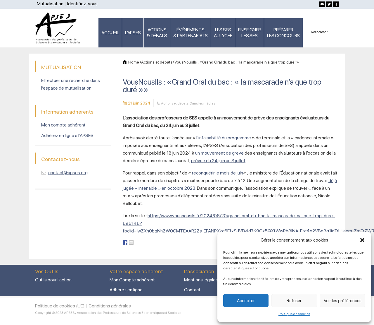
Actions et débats (174, 103)
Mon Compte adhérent (132, 280)
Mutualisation (50, 3)
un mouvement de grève (219, 153)
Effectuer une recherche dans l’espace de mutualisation (70, 84)
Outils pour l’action (53, 280)
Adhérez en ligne (126, 289)
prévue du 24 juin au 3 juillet (218, 160)
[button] (362, 240)
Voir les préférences (342, 300)
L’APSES (133, 32)
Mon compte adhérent (63, 125)
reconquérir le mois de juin (217, 173)
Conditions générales (110, 306)
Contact (192, 289)
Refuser (294, 300)
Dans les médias (202, 103)
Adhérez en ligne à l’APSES (67, 135)
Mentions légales (201, 280)
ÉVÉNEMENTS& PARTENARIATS (190, 32)
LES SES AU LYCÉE (223, 32)
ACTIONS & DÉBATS (157, 32)
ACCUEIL (110, 32)
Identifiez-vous (82, 3)
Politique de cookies (294, 314)
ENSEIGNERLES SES (249, 32)
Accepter (246, 300)
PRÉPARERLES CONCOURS (283, 32)
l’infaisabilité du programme (223, 138)
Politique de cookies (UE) (60, 306)
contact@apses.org (68, 172)
